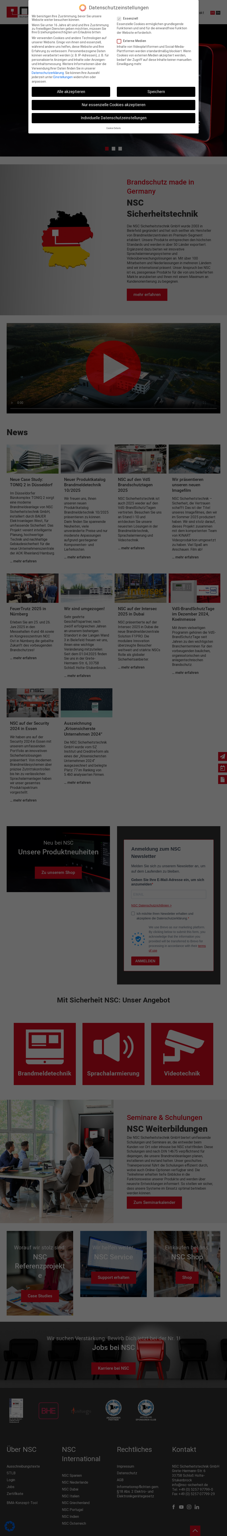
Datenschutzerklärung (48, 73)
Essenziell (129, 18)
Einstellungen (63, 77)
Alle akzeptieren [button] (71, 91)
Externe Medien (133, 41)
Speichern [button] (156, 91)
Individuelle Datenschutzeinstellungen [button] (114, 118)
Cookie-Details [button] (113, 128)
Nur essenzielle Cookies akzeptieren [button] (113, 105)
